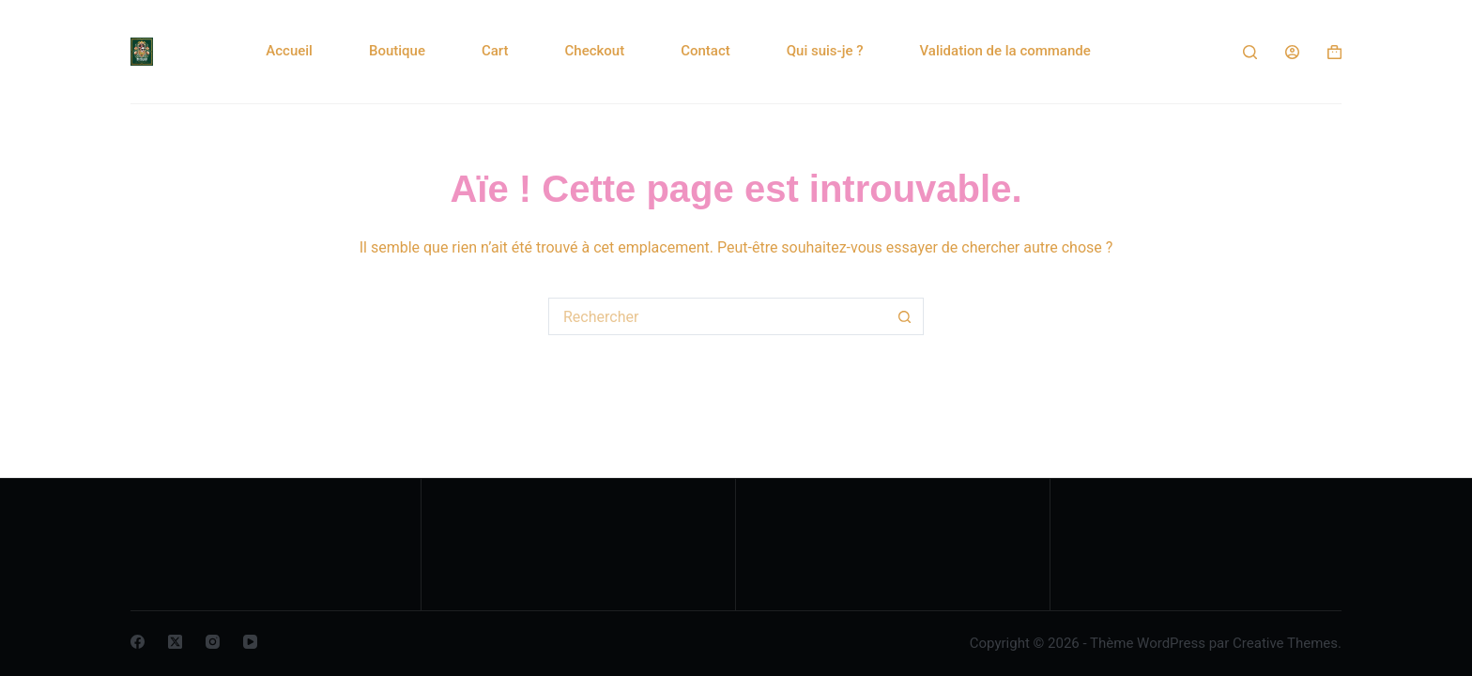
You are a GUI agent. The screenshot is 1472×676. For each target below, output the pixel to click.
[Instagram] (213, 642)
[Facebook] (137, 642)
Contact (705, 50)
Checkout (595, 50)
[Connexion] (1292, 52)
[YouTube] (250, 642)
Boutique (397, 50)
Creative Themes (1285, 643)
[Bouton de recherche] (905, 316)
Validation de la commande (1005, 50)
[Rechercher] (1250, 52)
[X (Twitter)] (175, 642)
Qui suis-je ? (825, 50)
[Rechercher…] (717, 316)
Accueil (289, 50)
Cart (495, 50)
